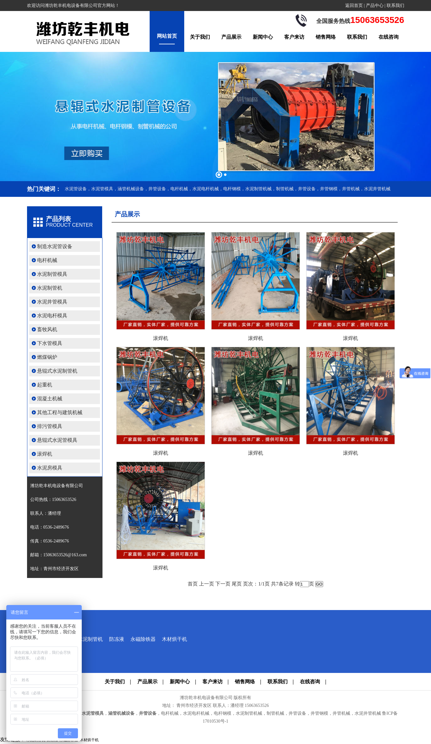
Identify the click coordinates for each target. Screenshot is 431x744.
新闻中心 (263, 37)
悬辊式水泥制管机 (57, 371)
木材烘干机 (174, 639)
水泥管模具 (93, 713)
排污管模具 (49, 426)
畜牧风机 (47, 329)
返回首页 (354, 5)
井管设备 (148, 713)
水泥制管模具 (52, 274)
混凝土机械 (49, 398)
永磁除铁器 (143, 639)
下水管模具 (49, 343)
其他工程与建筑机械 (59, 412)
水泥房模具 (49, 467)
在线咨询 (389, 37)
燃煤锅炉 (47, 357)
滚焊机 (44, 454)
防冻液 (116, 639)
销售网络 (326, 37)
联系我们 (395, 5)
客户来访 (294, 37)
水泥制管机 (49, 288)
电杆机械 (47, 260)
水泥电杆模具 (52, 315)
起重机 (44, 384)
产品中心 (375, 5)
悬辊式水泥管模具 (57, 440)
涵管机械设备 (121, 713)
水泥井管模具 (52, 301)
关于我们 (200, 37)
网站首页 (167, 36)
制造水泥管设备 (54, 246)
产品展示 (231, 37)
